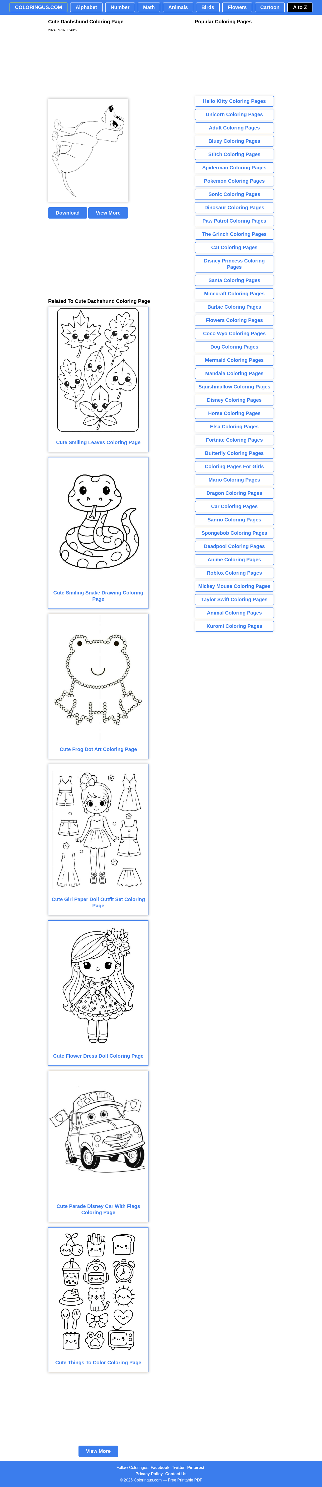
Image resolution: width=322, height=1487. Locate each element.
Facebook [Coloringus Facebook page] (160, 1467)
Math (149, 7)
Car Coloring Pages (234, 506)
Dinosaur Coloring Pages (234, 207)
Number (120, 7)
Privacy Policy (149, 1474)
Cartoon (270, 7)
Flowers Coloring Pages (234, 320)
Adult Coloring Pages (234, 127)
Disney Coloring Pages (234, 400)
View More (108, 213)
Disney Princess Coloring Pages (234, 264)
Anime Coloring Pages (234, 559)
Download (68, 213)
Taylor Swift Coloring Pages (234, 599)
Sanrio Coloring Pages (234, 519)
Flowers (237, 7)
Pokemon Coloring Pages (234, 181)
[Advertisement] (85, 65)
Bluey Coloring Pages (234, 141)
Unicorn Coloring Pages (234, 114)
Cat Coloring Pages (234, 247)
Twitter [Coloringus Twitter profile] (178, 1467)
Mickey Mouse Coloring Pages (234, 586)
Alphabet (86, 7)
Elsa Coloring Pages (234, 426)
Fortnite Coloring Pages (234, 440)
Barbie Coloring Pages (234, 307)
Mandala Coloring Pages (234, 373)
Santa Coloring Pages (234, 280)
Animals (178, 7)
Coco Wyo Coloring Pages (234, 333)
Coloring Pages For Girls (234, 466)
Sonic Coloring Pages (234, 194)
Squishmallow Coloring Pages (234, 386)
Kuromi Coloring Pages (234, 626)
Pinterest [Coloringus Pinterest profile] (195, 1467)
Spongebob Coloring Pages (234, 533)
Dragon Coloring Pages (234, 493)
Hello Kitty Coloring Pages (234, 101)
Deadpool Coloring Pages (234, 546)
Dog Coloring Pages (234, 347)
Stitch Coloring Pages (234, 154)
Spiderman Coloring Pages (234, 167)
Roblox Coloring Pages (234, 573)
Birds (207, 7)
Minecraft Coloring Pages (234, 293)
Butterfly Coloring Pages (234, 453)
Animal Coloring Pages (234, 613)
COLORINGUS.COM (38, 7)
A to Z (300, 7)
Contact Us (175, 1474)
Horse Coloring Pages (234, 413)
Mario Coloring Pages (234, 480)
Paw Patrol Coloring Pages (234, 221)
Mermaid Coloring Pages (234, 360)
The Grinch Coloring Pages (234, 234)
